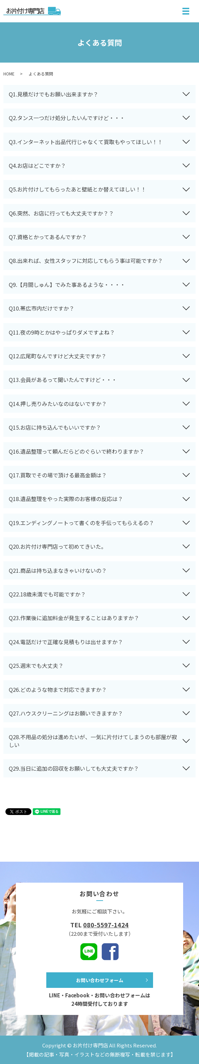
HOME (9, 73)
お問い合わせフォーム (99, 980)
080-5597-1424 (106, 924)
